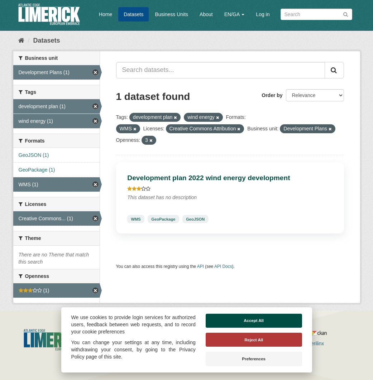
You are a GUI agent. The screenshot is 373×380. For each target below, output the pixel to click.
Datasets (133, 14)
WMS (135, 219)
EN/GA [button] (234, 14)
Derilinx (312, 343)
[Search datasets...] (220, 70)
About (206, 14)
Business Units (171, 14)
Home (105, 14)
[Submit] (346, 14)
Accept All (254, 320)
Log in (262, 14)
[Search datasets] (316, 14)
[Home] (21, 40)
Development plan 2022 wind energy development (208, 178)
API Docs (223, 266)
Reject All (253, 340)
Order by (272, 95)
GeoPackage (163, 219)
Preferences (254, 359)
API (200, 266)
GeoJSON (195, 219)
